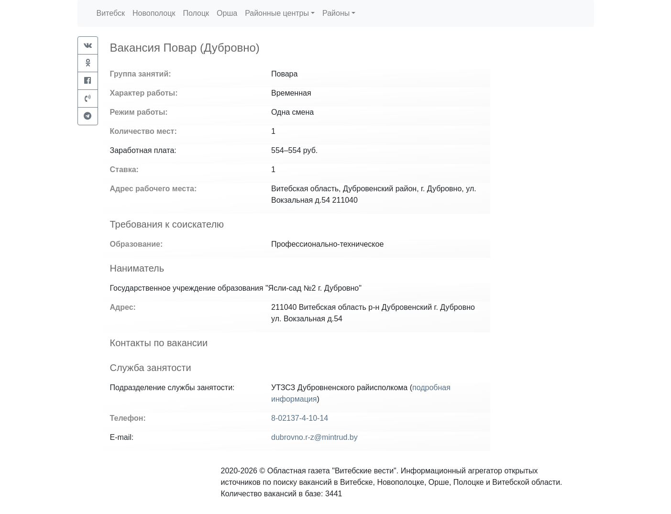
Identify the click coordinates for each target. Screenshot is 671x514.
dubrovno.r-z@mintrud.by (314, 437)
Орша (227, 13)
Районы (336, 13)
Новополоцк (153, 13)
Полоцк (196, 13)
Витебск (111, 13)
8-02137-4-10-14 (299, 418)
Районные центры (277, 13)
